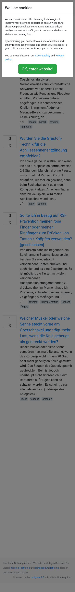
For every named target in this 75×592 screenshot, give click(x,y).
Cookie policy (42, 55)
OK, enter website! (37, 69)
